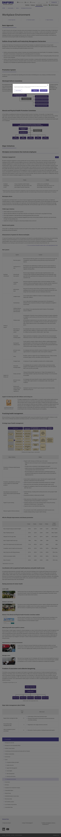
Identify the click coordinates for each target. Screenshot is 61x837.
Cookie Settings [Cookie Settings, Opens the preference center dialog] (18, 90)
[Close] (47, 85)
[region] (31, 88)
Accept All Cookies (43, 90)
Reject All (35, 90)
